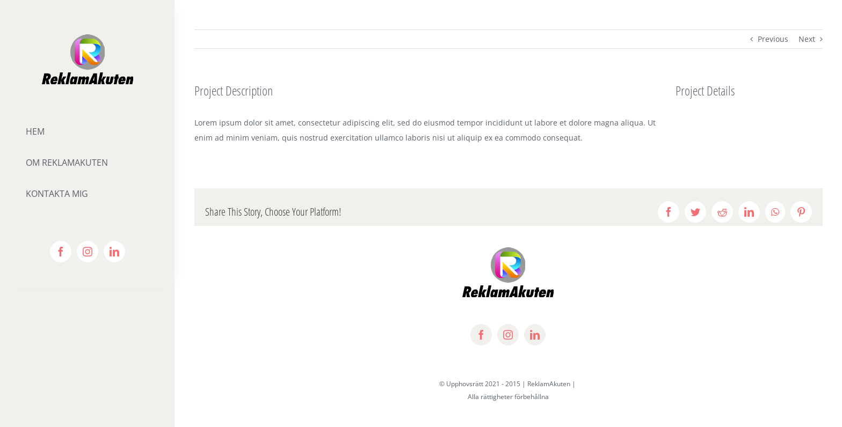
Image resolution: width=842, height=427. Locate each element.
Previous (773, 39)
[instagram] (87, 251)
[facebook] (60, 251)
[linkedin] (114, 251)
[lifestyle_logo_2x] (87, 36)
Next (807, 39)
